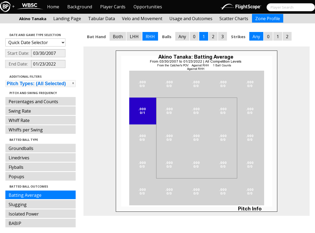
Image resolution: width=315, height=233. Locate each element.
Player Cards (112, 7)
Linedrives (19, 158)
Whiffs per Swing (26, 130)
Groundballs (21, 148)
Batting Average (25, 195)
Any (182, 37)
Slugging (18, 204)
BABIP (15, 223)
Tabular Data (101, 18)
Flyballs (16, 167)
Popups (16, 177)
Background (79, 7)
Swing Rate (20, 111)
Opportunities (148, 7)
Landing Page (67, 18)
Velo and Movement (142, 18)
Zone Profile (267, 18)
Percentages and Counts (33, 102)
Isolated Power (24, 214)
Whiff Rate (19, 120)
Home (53, 7)
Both (118, 37)
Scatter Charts (233, 18)
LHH (134, 37)
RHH (150, 37)
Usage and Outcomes (190, 18)
